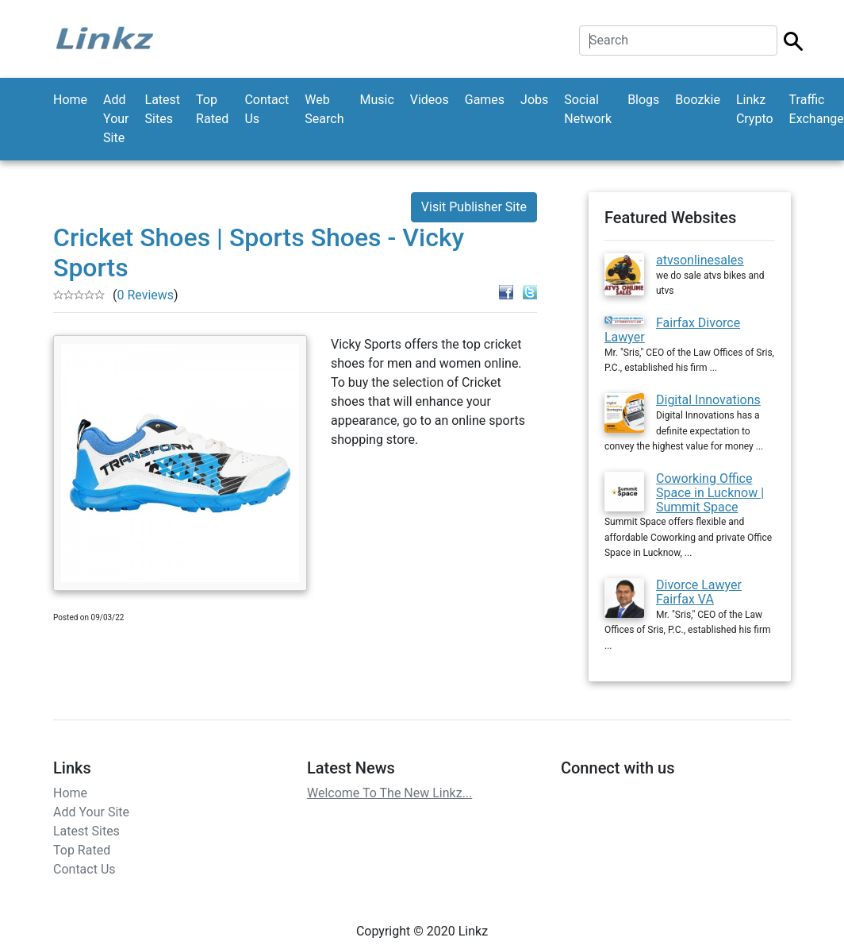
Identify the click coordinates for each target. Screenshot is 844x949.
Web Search (324, 109)
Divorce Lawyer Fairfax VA (699, 592)
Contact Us (266, 109)
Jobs (534, 99)
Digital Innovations (708, 399)
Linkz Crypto (754, 109)
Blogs (643, 99)
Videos (429, 99)
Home (70, 99)
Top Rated (212, 109)
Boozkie (697, 99)
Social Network (588, 109)
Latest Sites (163, 109)
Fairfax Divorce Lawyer (672, 330)
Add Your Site (116, 118)
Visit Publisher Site (474, 206)
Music (376, 99)
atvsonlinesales (700, 260)
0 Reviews (145, 295)
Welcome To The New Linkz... (389, 792)
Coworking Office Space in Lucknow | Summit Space (710, 492)
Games (484, 99)
